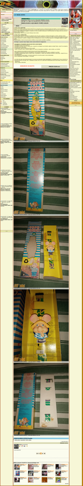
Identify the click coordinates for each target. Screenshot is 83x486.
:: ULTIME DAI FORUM (5, 35)
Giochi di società (74, 73)
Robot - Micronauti (74, 42)
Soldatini (72, 55)
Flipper (71, 90)
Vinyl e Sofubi (73, 46)
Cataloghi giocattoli (75, 74)
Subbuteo (72, 92)
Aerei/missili (72, 63)
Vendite (2, 57)
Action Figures (73, 47)
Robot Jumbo (73, 39)
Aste (2, 59)
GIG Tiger (23, 21)
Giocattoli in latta (74, 68)
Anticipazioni (4, 53)
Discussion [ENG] (5, 46)
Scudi (2, 92)
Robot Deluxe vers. (74, 38)
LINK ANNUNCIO (17, 450)
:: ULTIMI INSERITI (73, 30)
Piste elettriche (74, 99)
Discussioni (3, 38)
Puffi (71, 60)
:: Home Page (3, 24)
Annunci (47, 20)
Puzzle (71, 93)
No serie (35, 21)
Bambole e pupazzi (74, 58)
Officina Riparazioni (5, 75)
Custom (2, 78)
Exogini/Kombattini (74, 61)
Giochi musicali (73, 97)
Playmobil (72, 56)
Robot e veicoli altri (75, 43)
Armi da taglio (4, 89)
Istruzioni (3, 96)
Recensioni (3, 40)
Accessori (3, 94)
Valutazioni (3, 41)
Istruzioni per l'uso (5, 82)
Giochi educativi (73, 96)
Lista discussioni (64, 441)
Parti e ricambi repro (75, 50)
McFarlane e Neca (74, 69)
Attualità (3, 69)
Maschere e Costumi (74, 91)
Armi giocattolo (74, 70)
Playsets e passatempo (75, 72)
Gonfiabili (72, 95)
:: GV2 (1, 25)
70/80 (29, 21)
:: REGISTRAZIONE (5, 20)
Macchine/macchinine (75, 64)
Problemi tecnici (5, 63)
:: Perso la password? (6, 19)
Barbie (71, 52)
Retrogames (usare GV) (75, 82)
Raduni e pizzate (4, 72)
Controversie (4, 64)
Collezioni (3, 77)
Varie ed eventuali (5, 66)
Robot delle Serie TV (75, 37)
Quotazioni (3, 44)
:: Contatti (2, 27)
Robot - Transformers (75, 41)
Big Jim (71, 51)
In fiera (2, 43)
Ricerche (3, 58)
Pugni (2, 86)
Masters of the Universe (76, 48)
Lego (71, 54)
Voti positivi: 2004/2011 (40, 20)
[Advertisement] (76, 4)
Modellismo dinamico (75, 85)
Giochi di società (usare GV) (75, 88)
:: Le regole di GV (4, 28)
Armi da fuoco (4, 91)
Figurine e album (74, 86)
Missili (2, 88)
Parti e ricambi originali (75, 45)
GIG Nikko (72, 65)
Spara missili (4, 95)
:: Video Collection (5, 32)
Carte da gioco (73, 83)
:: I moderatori (3, 29)
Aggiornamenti (4, 83)
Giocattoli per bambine (75, 59)
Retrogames (73, 76)
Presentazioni (4, 47)
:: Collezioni (3, 30)
